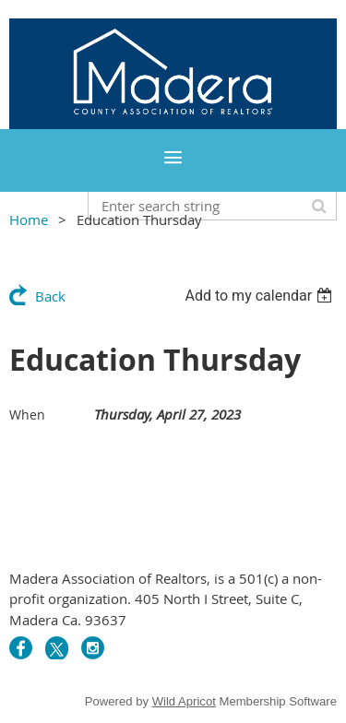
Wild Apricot (184, 701)
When (27, 414)
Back (50, 296)
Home (28, 219)
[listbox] (261, 295)
